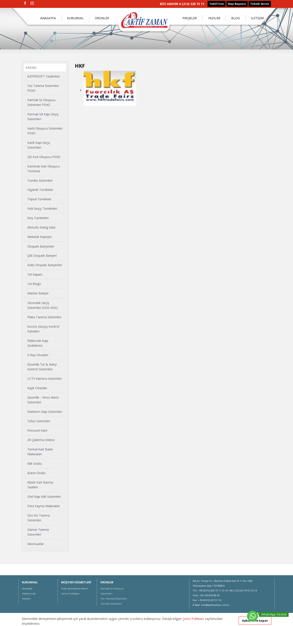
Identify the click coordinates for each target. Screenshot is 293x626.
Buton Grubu (36, 473)
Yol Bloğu (34, 283)
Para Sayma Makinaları (43, 506)
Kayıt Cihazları (37, 388)
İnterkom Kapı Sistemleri (44, 411)
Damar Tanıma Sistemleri (38, 531)
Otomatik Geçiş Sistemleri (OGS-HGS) (42, 305)
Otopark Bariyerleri (40, 246)
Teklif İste (216, 4)
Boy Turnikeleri (38, 218)
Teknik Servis (259, 4)
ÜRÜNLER (102, 18)
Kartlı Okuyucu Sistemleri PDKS (44, 130)
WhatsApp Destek (274, 614)
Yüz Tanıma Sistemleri (114, 598)
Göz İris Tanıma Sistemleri (38, 517)
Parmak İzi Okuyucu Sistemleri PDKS (41, 102)
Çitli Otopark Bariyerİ (42, 255)
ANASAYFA (48, 18)
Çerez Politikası (70, 593)
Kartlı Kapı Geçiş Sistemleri (38, 144)
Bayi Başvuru (237, 4)
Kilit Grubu (34, 463)
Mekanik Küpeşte (39, 236)
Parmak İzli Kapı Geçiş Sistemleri (42, 116)
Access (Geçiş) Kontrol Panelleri (43, 328)
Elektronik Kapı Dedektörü (37, 342)
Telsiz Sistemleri (38, 421)
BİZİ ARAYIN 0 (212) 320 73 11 (182, 4)
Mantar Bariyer (38, 293)
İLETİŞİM (257, 18)
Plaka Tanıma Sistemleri (44, 317)
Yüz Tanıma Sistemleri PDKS (43, 87)
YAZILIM (214, 18)
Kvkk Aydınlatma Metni (74, 588)
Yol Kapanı (34, 274)
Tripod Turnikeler (39, 199)
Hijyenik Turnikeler (40, 189)
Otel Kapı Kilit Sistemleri (44, 496)
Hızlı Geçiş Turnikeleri (42, 208)
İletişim (26, 598)
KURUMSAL (75, 18)
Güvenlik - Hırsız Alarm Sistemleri (43, 399)
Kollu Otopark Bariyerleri (44, 265)
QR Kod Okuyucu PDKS (43, 157)
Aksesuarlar (35, 544)
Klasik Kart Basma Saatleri (40, 484)
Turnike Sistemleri (40, 180)
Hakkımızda (29, 593)
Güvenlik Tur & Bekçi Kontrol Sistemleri (42, 366)
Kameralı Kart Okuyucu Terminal (43, 168)
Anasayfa (27, 588)
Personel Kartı (37, 430)
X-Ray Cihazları (37, 355)
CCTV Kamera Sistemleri (44, 378)
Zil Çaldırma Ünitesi (41, 440)
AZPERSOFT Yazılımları (43, 76)
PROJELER (189, 18)
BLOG (235, 18)
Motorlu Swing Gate (41, 227)
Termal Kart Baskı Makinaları (40, 451)
